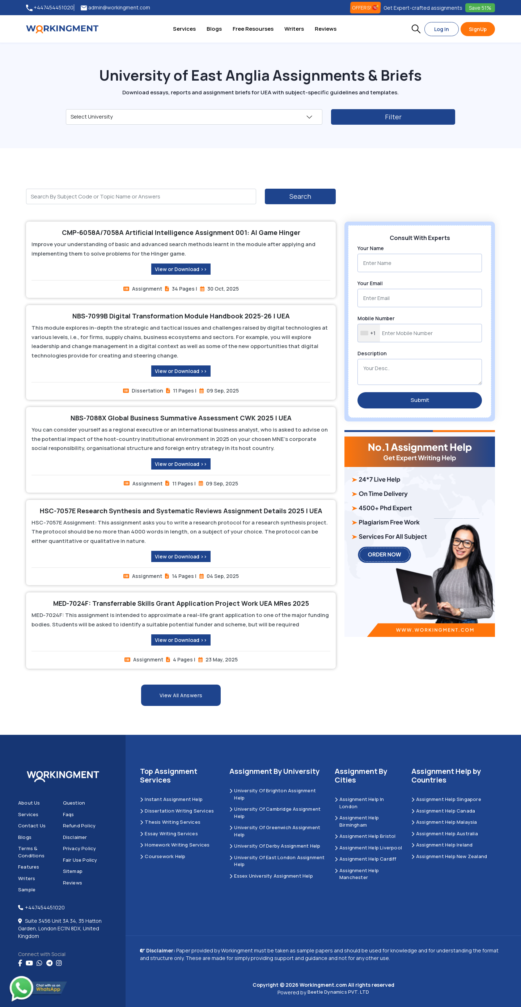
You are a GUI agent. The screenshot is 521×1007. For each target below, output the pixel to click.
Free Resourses (253, 29)
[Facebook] (20, 963)
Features (28, 867)
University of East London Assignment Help (277, 861)
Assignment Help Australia (444, 833)
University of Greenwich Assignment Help (274, 831)
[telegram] (49, 963)
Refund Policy (79, 825)
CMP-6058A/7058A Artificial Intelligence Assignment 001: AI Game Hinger (181, 232)
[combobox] (369, 333)
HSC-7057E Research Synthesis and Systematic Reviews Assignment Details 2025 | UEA (181, 510)
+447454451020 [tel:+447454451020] (49, 8)
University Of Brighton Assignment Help (272, 794)
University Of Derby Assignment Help (274, 846)
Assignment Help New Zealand (449, 856)
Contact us (32, 825)
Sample (26, 889)
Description (372, 353)
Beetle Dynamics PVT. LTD (338, 992)
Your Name (370, 248)
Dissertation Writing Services (177, 810)
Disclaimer (75, 837)
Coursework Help (162, 856)
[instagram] (59, 963)
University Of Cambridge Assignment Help (275, 812)
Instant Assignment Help (171, 799)
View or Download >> (181, 269)
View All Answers (181, 695)
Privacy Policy (79, 848)
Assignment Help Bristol (365, 836)
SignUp (478, 29)
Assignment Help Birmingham (357, 821)
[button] (416, 28)
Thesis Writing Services (170, 822)
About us (29, 803)
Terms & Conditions (31, 852)
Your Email (370, 283)
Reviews (325, 29)
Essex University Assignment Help (271, 876)
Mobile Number (376, 318)
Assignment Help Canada (443, 810)
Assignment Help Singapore (446, 799)
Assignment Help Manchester (357, 874)
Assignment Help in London (359, 803)
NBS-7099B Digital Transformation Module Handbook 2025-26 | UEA (181, 316)
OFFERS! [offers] (365, 8)
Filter (393, 116)
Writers (294, 29)
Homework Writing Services (174, 844)
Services (184, 29)
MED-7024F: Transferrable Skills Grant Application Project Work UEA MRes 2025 (181, 603)
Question (74, 803)
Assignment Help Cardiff (366, 859)
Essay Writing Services (169, 833)
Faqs (68, 814)
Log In (441, 29)
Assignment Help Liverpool (368, 847)
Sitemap (72, 871)
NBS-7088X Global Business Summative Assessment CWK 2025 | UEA (181, 417)
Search (300, 196)
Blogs (214, 29)
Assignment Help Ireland (442, 844)
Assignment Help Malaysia (444, 822)
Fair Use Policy (80, 860)
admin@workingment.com (115, 8)
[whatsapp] (39, 963)
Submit (420, 400)
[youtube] (29, 963)
